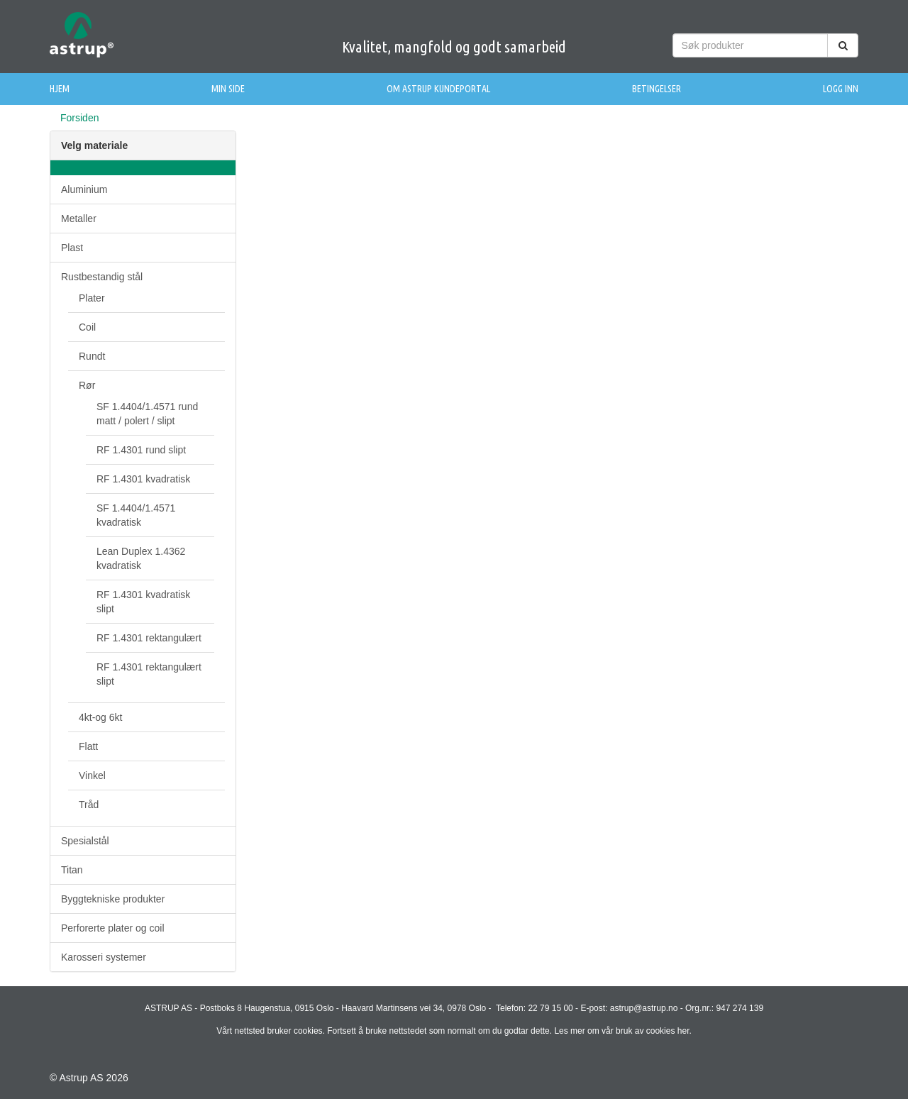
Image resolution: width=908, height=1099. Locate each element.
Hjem (60, 88)
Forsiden (79, 117)
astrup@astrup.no (644, 1008)
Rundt (92, 356)
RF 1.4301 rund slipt (141, 449)
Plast (72, 247)
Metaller (78, 218)
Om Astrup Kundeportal (438, 88)
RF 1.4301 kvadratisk (143, 479)
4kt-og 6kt (100, 717)
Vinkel (92, 775)
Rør (87, 385)
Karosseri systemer (103, 957)
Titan (72, 870)
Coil (87, 327)
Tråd (89, 804)
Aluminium (84, 189)
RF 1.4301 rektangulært (148, 638)
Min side (228, 88)
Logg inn (840, 88)
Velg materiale (94, 145)
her (683, 1031)
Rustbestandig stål (102, 276)
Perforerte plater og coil (113, 928)
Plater (92, 298)
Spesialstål (85, 840)
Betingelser (656, 88)
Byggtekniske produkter (113, 899)
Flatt (88, 746)
